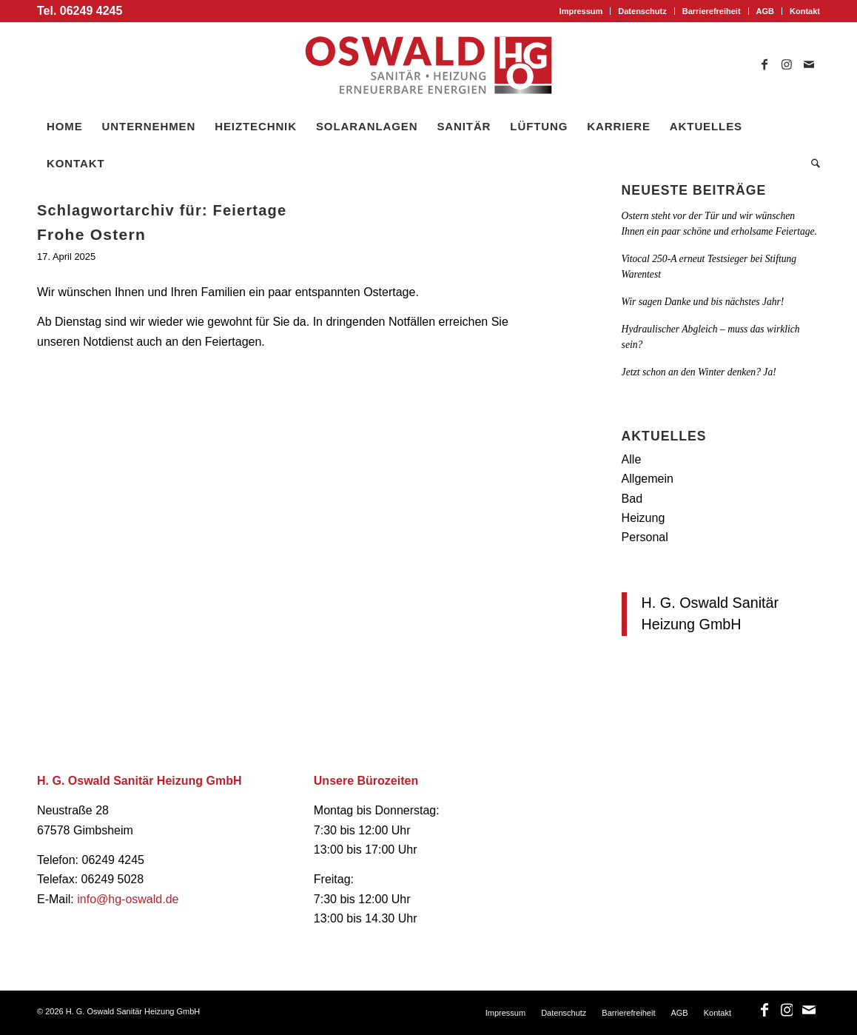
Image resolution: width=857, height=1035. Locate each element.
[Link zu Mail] (809, 65)
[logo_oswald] (428, 65)
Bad (632, 498)
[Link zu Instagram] (787, 65)
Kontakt (805, 11)
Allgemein (647, 478)
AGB (765, 11)
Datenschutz (642, 11)
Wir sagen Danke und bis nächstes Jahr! (703, 301)
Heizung (643, 518)
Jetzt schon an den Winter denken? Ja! (699, 372)
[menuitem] (581, 11)
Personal (645, 537)
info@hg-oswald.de (127, 899)
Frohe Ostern (91, 234)
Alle (632, 459)
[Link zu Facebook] (764, 65)
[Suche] (810, 163)
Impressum (581, 11)
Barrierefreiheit (711, 11)
